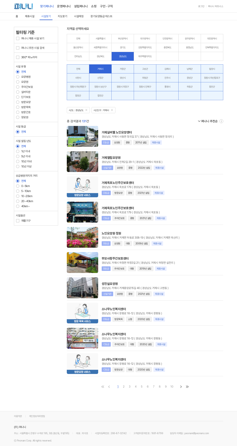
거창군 (123, 69)
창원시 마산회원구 (78, 86)
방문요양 (23, 102)
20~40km (24, 201)
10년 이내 (24, 161)
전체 (21, 72)
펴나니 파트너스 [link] (215, 6)
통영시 (167, 86)
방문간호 (23, 112)
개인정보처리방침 (37, 416)
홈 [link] (17, 16)
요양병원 (23, 77)
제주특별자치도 (145, 56)
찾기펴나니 (47, 6)
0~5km (23, 186)
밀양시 (212, 69)
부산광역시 (122, 38)
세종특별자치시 (100, 47)
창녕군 (190, 77)
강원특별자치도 (145, 47)
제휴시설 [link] (29, 16)
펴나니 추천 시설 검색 (30, 48)
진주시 (167, 77)
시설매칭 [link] (79, 16)
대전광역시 (212, 38)
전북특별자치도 (212, 47)
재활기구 (23, 221)
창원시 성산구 (100, 86)
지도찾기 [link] (62, 16)
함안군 (212, 86)
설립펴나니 (81, 6)
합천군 (100, 95)
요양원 (22, 82)
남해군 (190, 69)
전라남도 (78, 56)
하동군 (190, 86)
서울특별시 (100, 38)
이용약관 (18, 416)
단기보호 (23, 97)
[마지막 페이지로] (187, 386)
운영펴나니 (64, 6)
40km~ (23, 206)
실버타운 (23, 92)
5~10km (23, 191)
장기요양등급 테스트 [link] (101, 16)
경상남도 (123, 56)
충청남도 (190, 47)
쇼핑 (93, 6)
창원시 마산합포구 (212, 77)
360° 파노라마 (26, 57)
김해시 (167, 69)
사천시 (78, 77)
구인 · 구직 (106, 6)
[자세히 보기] (221, 121)
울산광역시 (78, 47)
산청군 (100, 77)
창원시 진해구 (145, 86)
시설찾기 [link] (46, 16)
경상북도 (100, 56)
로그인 (201, 6)
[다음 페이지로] (181, 386)
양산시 (123, 77)
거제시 (100, 69)
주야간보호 (24, 87)
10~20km (24, 196)
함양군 (78, 95)
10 (171, 386)
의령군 (145, 77)
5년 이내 (23, 156)
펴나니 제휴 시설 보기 (30, 38)
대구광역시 (145, 38)
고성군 (145, 69)
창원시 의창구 (123, 86)
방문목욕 (23, 107)
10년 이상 (24, 166)
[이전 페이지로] (109, 386)
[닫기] (86, 109)
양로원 (22, 117)
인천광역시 (167, 38)
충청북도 (167, 47)
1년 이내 (23, 151)
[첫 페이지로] (102, 386)
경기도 (123, 47)
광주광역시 (189, 38)
